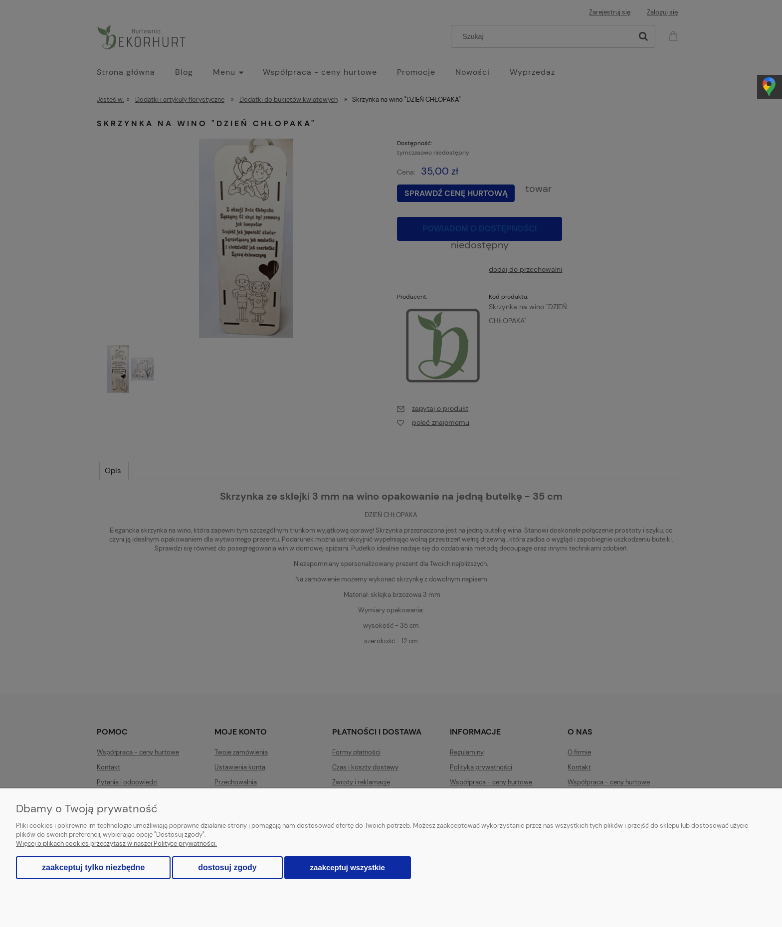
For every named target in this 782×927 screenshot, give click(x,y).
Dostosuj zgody (227, 867)
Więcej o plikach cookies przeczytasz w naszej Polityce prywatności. (116, 843)
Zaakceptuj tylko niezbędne (93, 867)
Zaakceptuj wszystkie (347, 867)
